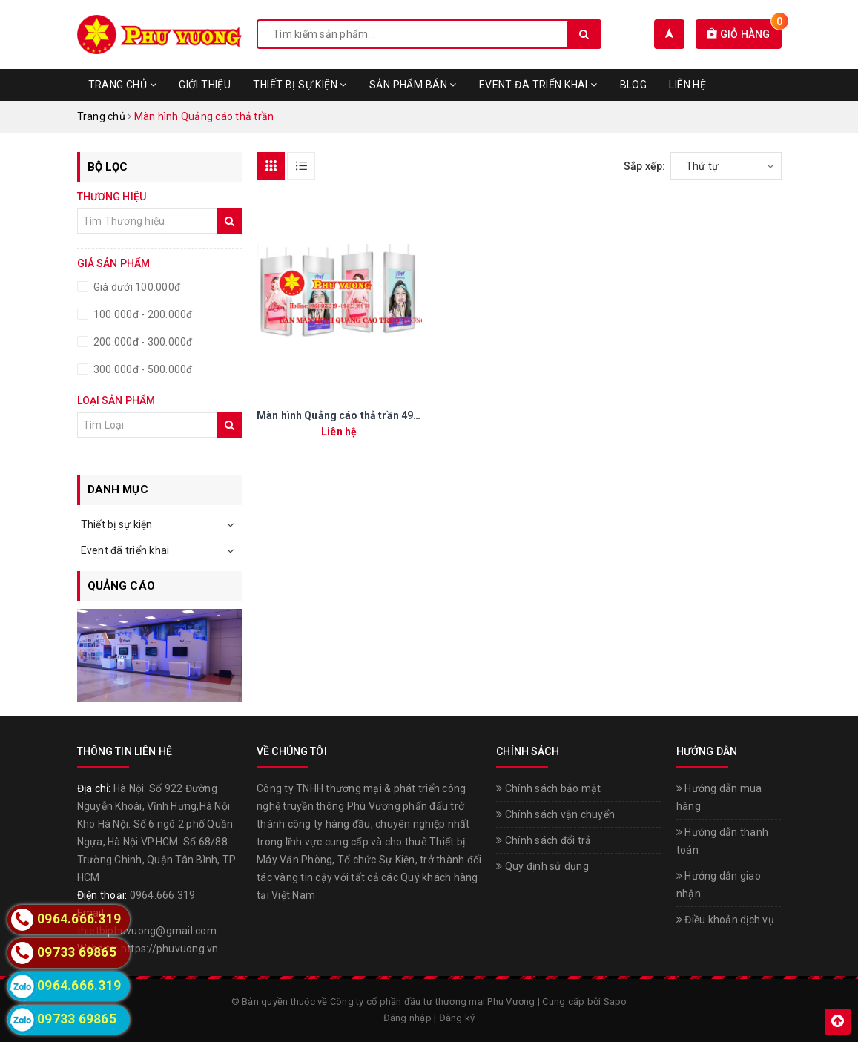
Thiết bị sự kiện (300, 84)
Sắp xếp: (645, 166)
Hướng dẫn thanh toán (722, 841)
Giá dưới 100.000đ (136, 287)
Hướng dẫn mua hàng (719, 797)
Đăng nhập (407, 1017)
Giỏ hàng (744, 34)
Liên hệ (687, 84)
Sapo (615, 1001)
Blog (633, 84)
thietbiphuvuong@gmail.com (147, 931)
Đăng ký (457, 1017)
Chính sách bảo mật (548, 788)
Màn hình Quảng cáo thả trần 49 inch (347, 415)
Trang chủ (122, 84)
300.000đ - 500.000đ (142, 369)
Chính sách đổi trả (543, 840)
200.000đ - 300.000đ (142, 342)
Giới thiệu (205, 84)
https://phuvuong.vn (170, 948)
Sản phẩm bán (413, 84)
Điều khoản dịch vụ (725, 920)
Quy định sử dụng (542, 866)
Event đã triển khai (538, 84)
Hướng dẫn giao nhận (718, 885)
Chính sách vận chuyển (555, 814)
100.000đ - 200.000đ (142, 314)
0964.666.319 (163, 895)
